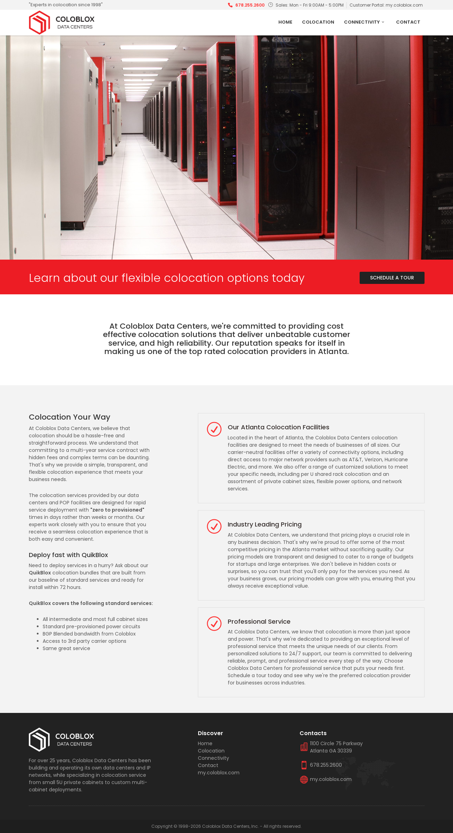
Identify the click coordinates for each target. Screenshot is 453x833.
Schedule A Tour (392, 277)
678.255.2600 (250, 5)
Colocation (318, 22)
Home (285, 22)
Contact (408, 22)
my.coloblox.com (404, 5)
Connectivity (365, 22)
